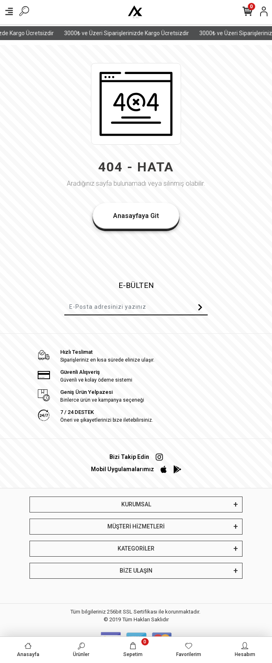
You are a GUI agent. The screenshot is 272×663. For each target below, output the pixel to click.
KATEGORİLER (136, 548)
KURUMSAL (136, 504)
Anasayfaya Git (136, 216)
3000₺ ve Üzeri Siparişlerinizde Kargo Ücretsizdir (130, 33)
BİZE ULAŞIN (136, 570)
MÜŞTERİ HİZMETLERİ (136, 526)
